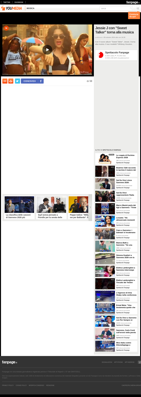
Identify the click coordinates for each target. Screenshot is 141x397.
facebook (18, 2)
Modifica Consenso (36, 385)
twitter (6, 2)
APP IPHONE (118, 362)
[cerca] (116, 8)
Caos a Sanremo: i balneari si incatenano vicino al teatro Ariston (126, 231)
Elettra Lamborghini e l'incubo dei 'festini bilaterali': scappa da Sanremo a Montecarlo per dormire (126, 281)
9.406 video (110, 56)
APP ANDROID (129, 362)
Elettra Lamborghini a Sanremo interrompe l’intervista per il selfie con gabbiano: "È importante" (126, 269)
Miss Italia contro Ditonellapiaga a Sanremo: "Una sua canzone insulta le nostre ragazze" (124, 344)
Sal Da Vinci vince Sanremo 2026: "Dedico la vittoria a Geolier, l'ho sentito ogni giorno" (124, 181)
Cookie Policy (21, 385)
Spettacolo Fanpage (117, 52)
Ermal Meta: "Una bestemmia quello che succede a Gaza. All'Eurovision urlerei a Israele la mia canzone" (126, 306)
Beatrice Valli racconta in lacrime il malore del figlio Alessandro (126, 169)
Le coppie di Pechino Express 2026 (125, 156)
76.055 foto (121, 56)
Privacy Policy (8, 385)
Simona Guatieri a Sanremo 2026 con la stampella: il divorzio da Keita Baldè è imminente (125, 256)
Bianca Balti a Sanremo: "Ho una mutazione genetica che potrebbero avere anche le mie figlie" (125, 244)
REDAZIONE (50, 385)
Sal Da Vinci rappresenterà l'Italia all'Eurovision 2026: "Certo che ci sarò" (125, 194)
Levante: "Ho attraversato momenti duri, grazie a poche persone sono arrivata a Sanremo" (125, 219)
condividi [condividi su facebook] (30, 81)
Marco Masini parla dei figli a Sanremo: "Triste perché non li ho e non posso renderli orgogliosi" (126, 206)
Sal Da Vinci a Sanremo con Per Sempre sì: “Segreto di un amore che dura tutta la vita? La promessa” (126, 319)
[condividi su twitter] (17, 81)
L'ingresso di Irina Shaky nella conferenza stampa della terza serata (126, 294)
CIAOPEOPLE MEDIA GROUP (131, 385)
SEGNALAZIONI (107, 362)
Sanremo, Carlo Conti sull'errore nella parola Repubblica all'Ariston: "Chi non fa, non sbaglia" (126, 331)
